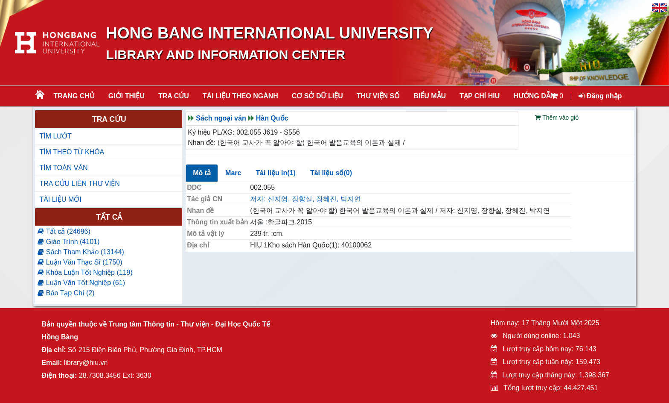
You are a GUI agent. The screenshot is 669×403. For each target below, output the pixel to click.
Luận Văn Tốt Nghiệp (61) (81, 282)
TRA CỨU (173, 96)
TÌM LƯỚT (55, 136)
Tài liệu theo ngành (240, 96)
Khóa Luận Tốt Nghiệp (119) (85, 272)
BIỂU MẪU (429, 96)
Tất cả (109, 217)
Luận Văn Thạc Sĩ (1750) (80, 262)
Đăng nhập (600, 96)
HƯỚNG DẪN (534, 96)
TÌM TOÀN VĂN (63, 167)
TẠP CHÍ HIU (480, 96)
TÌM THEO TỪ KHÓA (71, 152)
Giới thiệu (126, 96)
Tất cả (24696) (64, 231)
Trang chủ (73, 96)
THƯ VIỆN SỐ (378, 96)
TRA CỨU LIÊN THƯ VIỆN (79, 183)
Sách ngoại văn (221, 118)
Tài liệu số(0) (331, 172)
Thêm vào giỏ (557, 117)
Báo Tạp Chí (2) (66, 293)
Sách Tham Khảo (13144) (81, 252)
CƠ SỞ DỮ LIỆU (317, 96)
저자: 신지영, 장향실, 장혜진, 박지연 (305, 199)
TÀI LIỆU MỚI (60, 199)
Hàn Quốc (272, 118)
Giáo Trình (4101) (68, 241)
